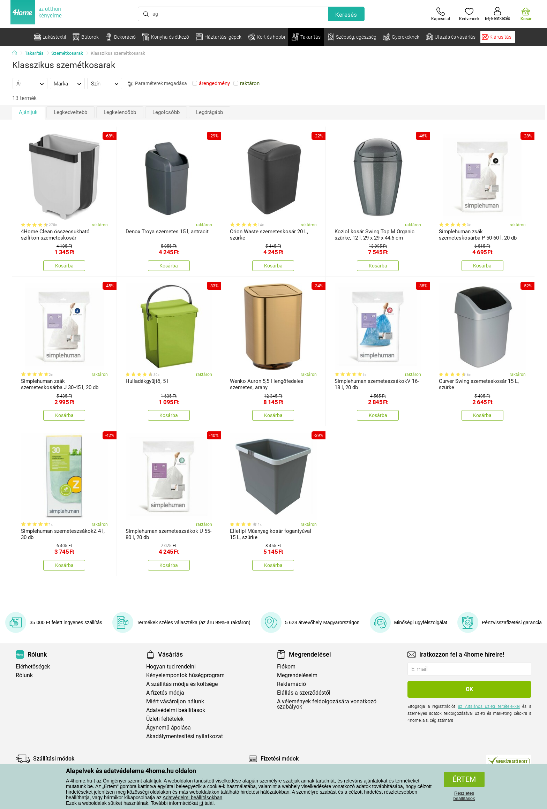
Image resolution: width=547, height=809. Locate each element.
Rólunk (24, 675)
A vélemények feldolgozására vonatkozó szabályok (326, 704)
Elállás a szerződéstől (303, 692)
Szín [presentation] (95, 84)
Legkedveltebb (70, 112)
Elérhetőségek (33, 666)
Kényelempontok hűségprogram (185, 675)
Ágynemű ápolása (168, 727)
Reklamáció (291, 684)
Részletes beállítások (464, 796)
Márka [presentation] (61, 84)
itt (201, 803)
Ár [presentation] (18, 84)
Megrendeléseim (297, 675)
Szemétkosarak (67, 53)
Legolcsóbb (166, 112)
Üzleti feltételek (164, 718)
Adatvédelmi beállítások (175, 710)
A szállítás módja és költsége (182, 684)
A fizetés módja (165, 692)
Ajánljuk (28, 112)
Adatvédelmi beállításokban (192, 797)
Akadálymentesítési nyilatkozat (184, 736)
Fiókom (286, 666)
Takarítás (34, 53)
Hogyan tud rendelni (171, 666)
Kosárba (64, 266)
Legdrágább (209, 112)
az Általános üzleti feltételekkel (489, 706)
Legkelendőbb (120, 112)
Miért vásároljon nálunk (175, 701)
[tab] (30, 83)
